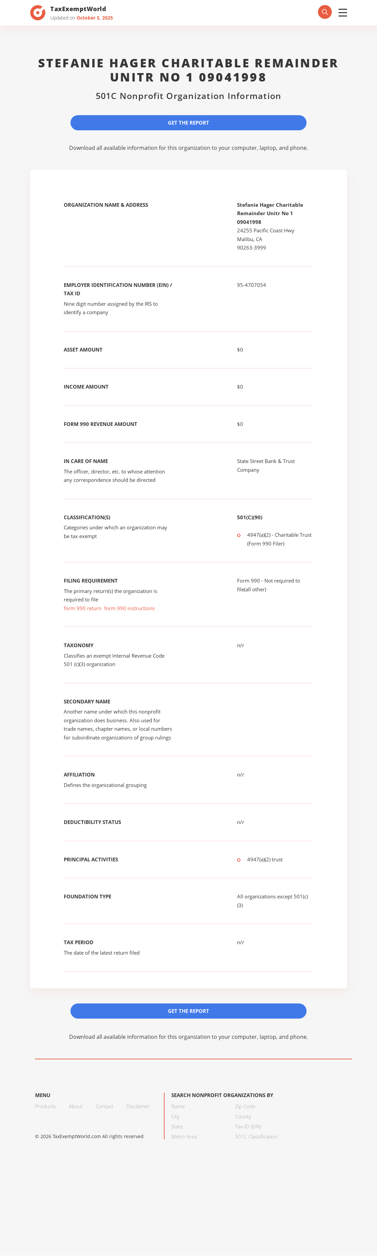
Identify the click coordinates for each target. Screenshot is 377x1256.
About (76, 1106)
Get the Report (188, 122)
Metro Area (184, 1136)
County (243, 1116)
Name (178, 1106)
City (175, 1116)
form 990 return (83, 608)
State (177, 1126)
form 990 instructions (129, 608)
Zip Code (245, 1106)
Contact (104, 1106)
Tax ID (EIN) (248, 1126)
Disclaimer (138, 1106)
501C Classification (256, 1136)
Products (45, 1106)
